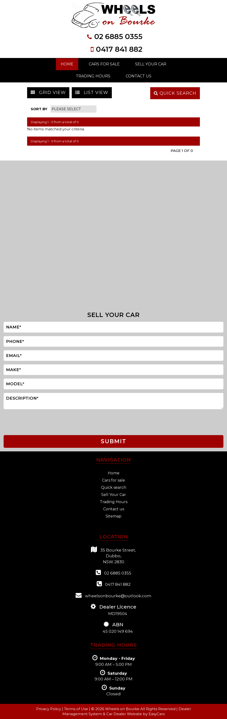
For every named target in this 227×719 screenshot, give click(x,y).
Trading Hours (93, 76)
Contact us (113, 509)
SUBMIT (113, 441)
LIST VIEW (91, 92)
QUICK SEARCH (175, 93)
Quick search (113, 487)
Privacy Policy (49, 709)
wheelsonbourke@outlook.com (113, 595)
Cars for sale (113, 480)
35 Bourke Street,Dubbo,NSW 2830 (113, 555)
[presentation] (24, 422)
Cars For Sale (104, 64)
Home (67, 64)
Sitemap (113, 516)
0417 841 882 (119, 49)
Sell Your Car (150, 64)
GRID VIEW (48, 92)
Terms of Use (76, 709)
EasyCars (157, 714)
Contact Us (138, 76)
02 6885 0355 (118, 36)
